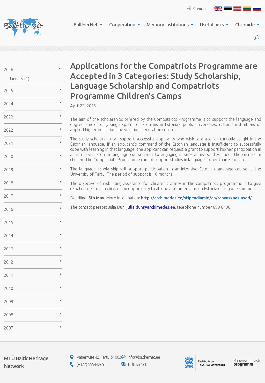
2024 (8, 103)
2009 (8, 301)
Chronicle (245, 24)
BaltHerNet (85, 24)
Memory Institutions (168, 24)
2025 (8, 90)
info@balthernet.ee (140, 357)
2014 (8, 235)
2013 (8, 248)
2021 (8, 143)
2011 (8, 275)
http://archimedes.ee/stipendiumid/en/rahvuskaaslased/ (196, 198)
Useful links (212, 24)
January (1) (19, 78)
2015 (8, 222)
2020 (8, 156)
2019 (8, 169)
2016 (8, 209)
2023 (8, 117)
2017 (8, 196)
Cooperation (122, 24)
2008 (8, 314)
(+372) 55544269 (87, 364)
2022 (8, 130)
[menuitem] (86, 24)
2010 (8, 288)
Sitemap (196, 8)
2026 (8, 69)
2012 (8, 262)
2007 (8, 328)
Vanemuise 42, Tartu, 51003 (95, 357)
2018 (8, 183)
